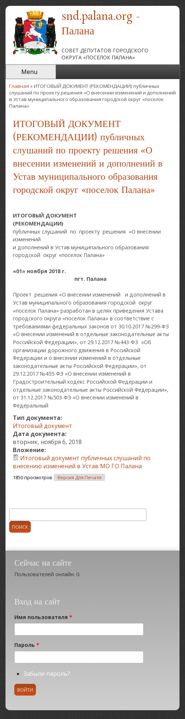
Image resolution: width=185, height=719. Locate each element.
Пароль (26, 644)
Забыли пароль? (46, 674)
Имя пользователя (43, 617)
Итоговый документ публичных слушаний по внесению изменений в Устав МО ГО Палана (82, 462)
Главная (19, 86)
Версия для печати (79, 477)
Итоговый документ (42, 426)
